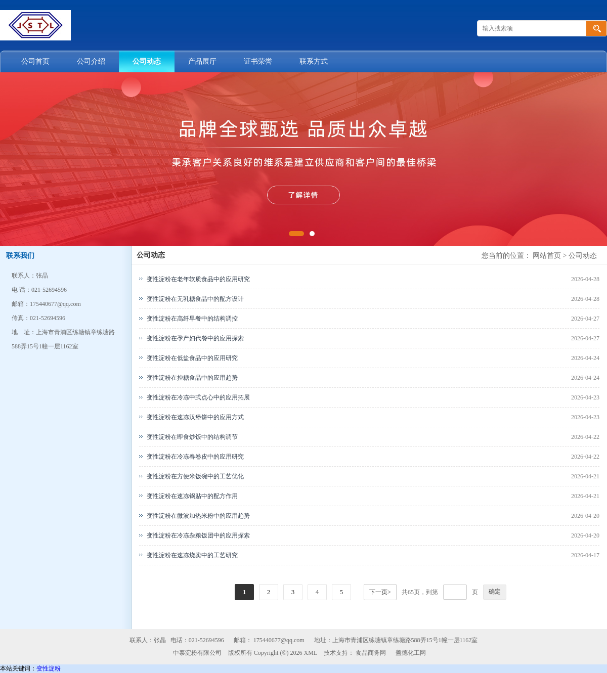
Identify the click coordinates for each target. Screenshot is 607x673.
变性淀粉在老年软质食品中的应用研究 (198, 279)
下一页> (380, 592)
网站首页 (547, 255)
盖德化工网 (411, 652)
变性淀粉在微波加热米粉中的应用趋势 (198, 515)
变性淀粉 (48, 668)
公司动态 (147, 61)
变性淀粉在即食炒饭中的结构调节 (192, 436)
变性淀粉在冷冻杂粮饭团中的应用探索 (198, 535)
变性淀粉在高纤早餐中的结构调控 (192, 318)
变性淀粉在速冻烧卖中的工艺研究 (192, 555)
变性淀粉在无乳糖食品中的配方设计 (195, 298)
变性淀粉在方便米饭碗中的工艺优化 (195, 476)
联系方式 (313, 61)
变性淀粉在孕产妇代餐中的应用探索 (195, 338)
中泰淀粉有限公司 (197, 652)
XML (311, 652)
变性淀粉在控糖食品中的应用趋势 (192, 377)
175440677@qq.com (279, 640)
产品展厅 (202, 61)
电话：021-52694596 (197, 640)
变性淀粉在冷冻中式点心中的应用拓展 (198, 397)
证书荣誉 (258, 61)
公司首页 (35, 61)
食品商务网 (371, 652)
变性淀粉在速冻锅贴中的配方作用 (192, 496)
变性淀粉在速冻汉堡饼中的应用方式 (195, 417)
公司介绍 (91, 61)
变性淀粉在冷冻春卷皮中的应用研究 (195, 456)
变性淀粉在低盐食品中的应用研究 (192, 358)
